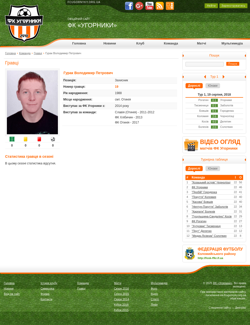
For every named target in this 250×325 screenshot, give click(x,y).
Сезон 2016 (121, 288)
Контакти (46, 299)
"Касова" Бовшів (202, 201)
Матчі (201, 43)
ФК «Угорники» (222, 283)
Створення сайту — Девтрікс (227, 307)
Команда (171, 43)
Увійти (211, 5)
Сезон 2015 (121, 293)
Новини (109, 43)
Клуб (140, 43)
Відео (154, 293)
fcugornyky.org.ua (84, 2)
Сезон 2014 (121, 299)
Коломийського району (217, 254)
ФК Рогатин (199, 221)
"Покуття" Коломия (204, 196)
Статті (155, 299)
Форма (45, 293)
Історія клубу (49, 283)
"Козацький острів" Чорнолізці (211, 182)
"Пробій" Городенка (204, 192)
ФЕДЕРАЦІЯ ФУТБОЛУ (220, 249)
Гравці (38, 53)
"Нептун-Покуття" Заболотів (210, 206)
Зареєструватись (233, 5)
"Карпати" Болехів (203, 211)
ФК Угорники (200, 187)
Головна (79, 43)
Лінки (154, 304)
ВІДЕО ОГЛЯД (220, 142)
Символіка (47, 288)
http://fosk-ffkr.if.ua (210, 258)
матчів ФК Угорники (219, 148)
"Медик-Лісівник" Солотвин (209, 235)
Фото (154, 288)
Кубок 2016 (121, 304)
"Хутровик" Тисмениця (206, 226)
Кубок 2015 (121, 309)
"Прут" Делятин (201, 230)
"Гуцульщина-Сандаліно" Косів (212, 216)
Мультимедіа (232, 43)
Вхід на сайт (12, 293)
